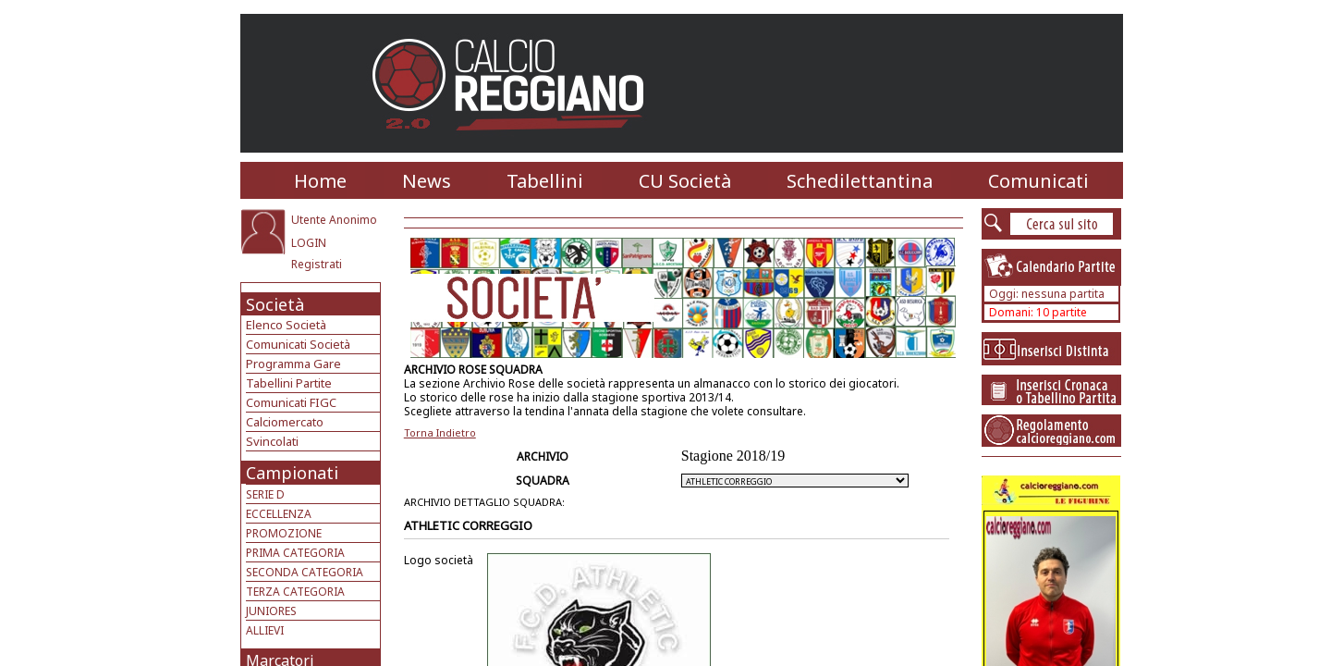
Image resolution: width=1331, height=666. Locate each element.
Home (320, 180)
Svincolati (272, 441)
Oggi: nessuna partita (1047, 294)
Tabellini (545, 180)
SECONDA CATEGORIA (304, 572)
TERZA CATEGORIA (295, 591)
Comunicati (1038, 180)
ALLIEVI (265, 630)
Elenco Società (286, 324)
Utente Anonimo (334, 220)
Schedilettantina (860, 180)
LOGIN (308, 243)
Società (275, 304)
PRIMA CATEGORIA (295, 553)
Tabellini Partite (289, 383)
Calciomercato (285, 421)
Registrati (316, 264)
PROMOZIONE (284, 533)
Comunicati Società (298, 344)
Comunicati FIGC (291, 402)
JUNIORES (271, 611)
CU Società (685, 180)
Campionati (292, 473)
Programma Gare (293, 363)
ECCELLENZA (278, 514)
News (426, 180)
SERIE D (265, 494)
